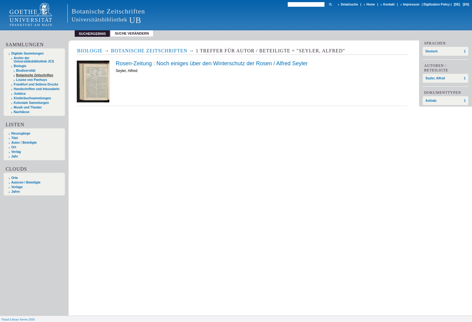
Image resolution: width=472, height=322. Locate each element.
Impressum (411, 4)
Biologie (20, 66)
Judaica (20, 93)
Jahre (15, 191)
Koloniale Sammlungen (31, 102)
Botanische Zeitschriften (34, 75)
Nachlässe (21, 112)
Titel (14, 138)
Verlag (16, 151)
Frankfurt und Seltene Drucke (36, 84)
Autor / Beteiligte (24, 142)
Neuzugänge (20, 133)
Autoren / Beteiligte (25, 182)
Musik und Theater (28, 107)
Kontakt (389, 4)
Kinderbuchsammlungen (32, 98)
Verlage (17, 187)
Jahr (14, 156)
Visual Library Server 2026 (18, 319)
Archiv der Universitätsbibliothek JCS (34, 59)
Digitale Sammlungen (27, 53)
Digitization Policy (436, 4)
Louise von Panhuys (31, 79)
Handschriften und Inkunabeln (37, 89)
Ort (13, 147)
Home (370, 4)
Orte (14, 178)
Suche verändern (132, 33)
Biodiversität (26, 70)
